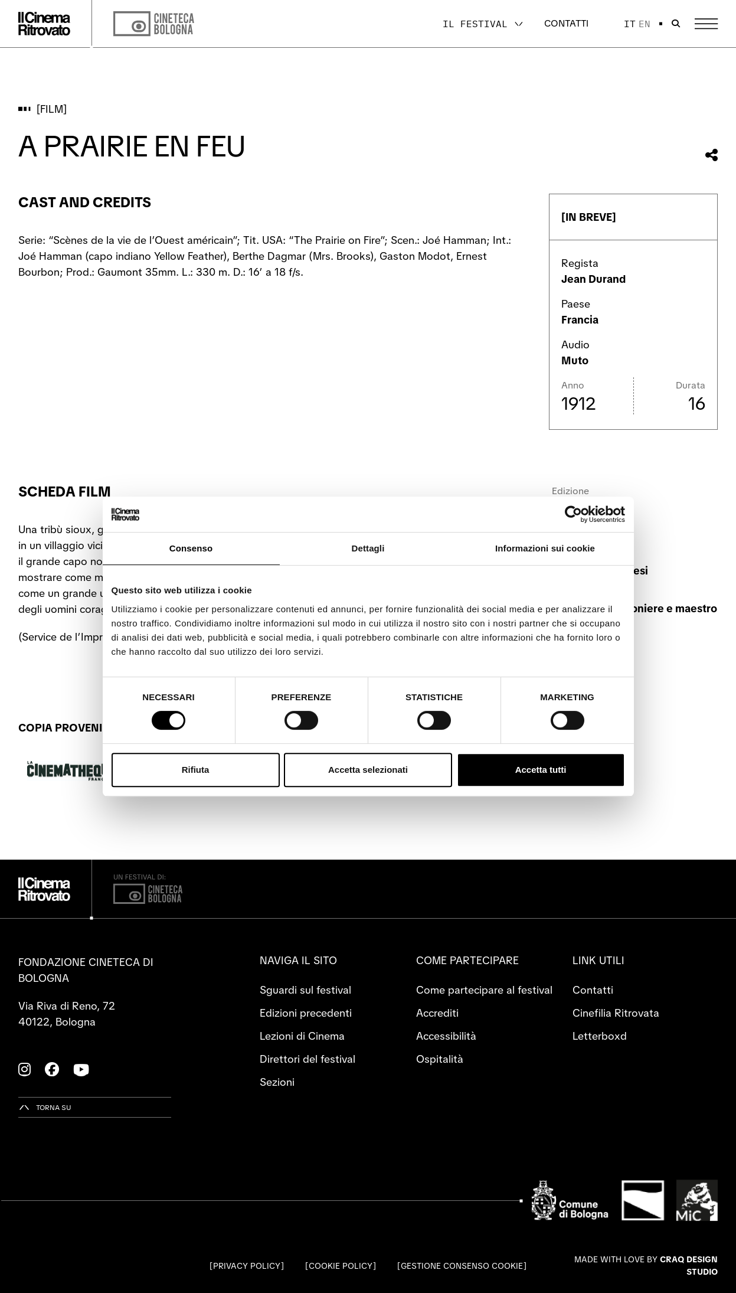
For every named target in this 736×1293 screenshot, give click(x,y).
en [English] (644, 24)
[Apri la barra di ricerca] (676, 23)
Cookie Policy (340, 1266)
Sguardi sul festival (305, 990)
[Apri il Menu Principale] (706, 24)
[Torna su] (44, 1107)
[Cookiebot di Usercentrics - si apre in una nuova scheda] (573, 514)
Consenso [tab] (190, 548)
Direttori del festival (307, 1059)
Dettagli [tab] (368, 548)
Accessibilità (446, 1036)
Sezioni (277, 1082)
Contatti (566, 23)
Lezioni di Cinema (302, 1036)
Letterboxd (600, 1036)
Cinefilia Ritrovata (616, 1013)
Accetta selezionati (368, 770)
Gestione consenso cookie (462, 1266)
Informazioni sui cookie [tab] (545, 548)
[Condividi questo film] (711, 155)
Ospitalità (439, 1059)
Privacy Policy (246, 1266)
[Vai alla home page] (44, 23)
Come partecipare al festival (484, 990)
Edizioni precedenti (306, 1013)
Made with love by (646, 1265)
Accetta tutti (541, 770)
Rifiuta (196, 770)
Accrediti (437, 1013)
